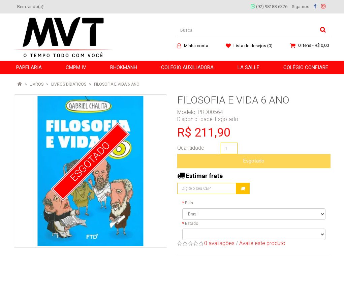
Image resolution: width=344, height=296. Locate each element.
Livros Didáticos (68, 84)
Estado (191, 223)
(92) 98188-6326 (269, 6)
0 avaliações (219, 243)
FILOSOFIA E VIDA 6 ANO (116, 84)
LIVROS (36, 84)
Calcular (243, 188)
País (189, 203)
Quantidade (190, 148)
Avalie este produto (262, 243)
